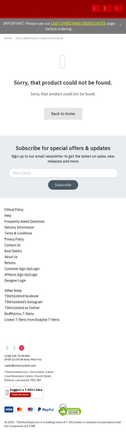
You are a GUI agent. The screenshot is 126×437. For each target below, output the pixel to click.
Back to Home (63, 113)
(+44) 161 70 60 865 (17, 355)
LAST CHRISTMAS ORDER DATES (78, 23)
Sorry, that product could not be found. (39, 38)
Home (8, 38)
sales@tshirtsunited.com (20, 365)
